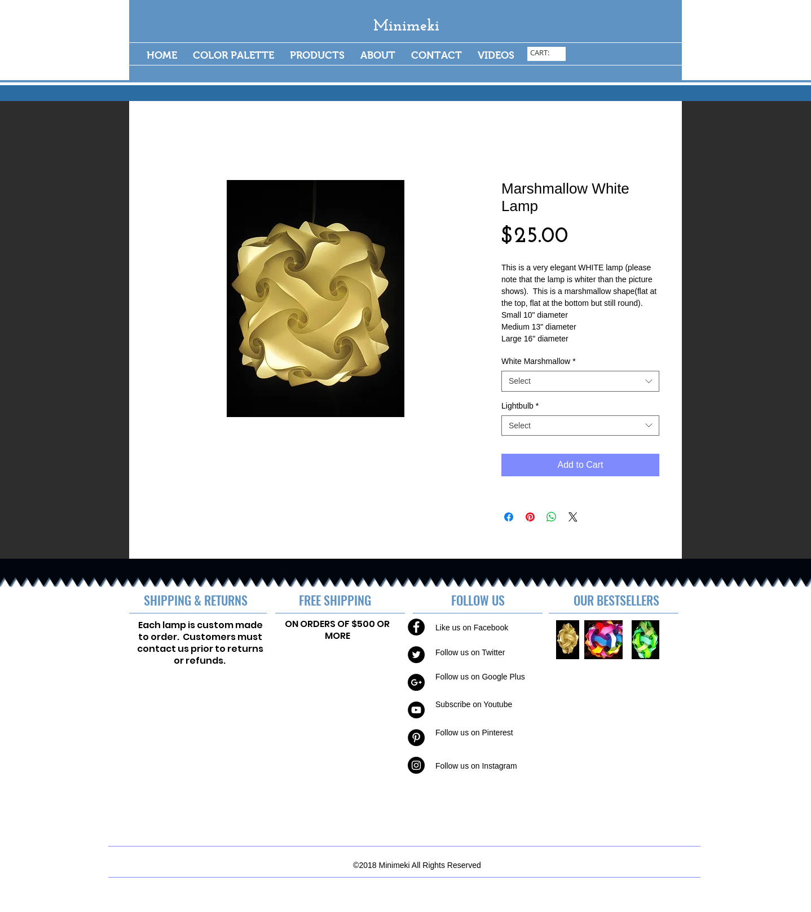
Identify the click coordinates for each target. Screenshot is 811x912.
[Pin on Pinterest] (530, 517)
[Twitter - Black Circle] (416, 654)
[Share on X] (573, 517)
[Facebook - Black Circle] (416, 627)
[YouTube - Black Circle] (416, 709)
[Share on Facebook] (508, 517)
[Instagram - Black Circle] (416, 765)
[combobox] (580, 381)
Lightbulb (520, 405)
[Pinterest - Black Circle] (416, 737)
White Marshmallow (538, 361)
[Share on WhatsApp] (551, 517)
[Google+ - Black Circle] (416, 682)
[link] (547, 53)
